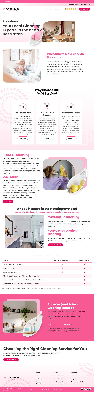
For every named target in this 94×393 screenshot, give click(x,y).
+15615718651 (74, 381)
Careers (38, 383)
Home (45, 9)
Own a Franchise (40, 385)
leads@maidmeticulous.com (79, 383)
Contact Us (59, 9)
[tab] (34, 255)
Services (50, 9)
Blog (54, 9)
